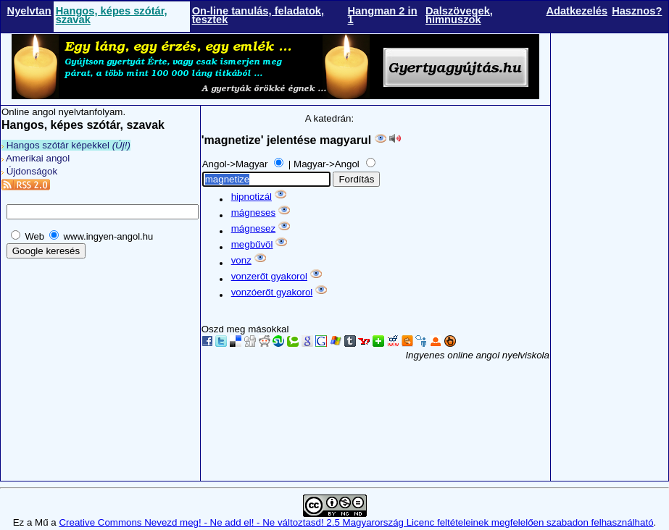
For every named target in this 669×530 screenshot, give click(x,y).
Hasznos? (637, 11)
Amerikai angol (35, 158)
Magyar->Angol (328, 164)
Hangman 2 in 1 (382, 15)
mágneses (253, 212)
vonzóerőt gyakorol (272, 292)
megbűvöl (252, 244)
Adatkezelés (576, 11)
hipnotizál (251, 196)
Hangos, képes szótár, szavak (111, 15)
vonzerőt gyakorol (269, 276)
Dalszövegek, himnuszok (459, 15)
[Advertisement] (610, 263)
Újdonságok (29, 171)
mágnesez (253, 228)
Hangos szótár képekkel (65, 145)
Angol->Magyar (236, 164)
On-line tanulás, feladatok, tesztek (258, 15)
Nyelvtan (29, 11)
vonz (241, 260)
